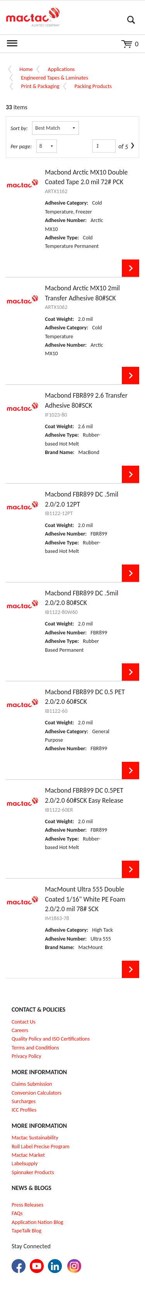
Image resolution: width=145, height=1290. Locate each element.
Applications (61, 69)
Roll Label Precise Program (41, 1146)
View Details (130, 268)
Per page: (21, 146)
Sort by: (19, 128)
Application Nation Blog (37, 1222)
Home (25, 69)
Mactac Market (28, 1155)
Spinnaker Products (33, 1172)
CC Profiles (24, 1110)
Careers (20, 1030)
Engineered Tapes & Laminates (54, 78)
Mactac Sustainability (35, 1137)
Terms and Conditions (35, 1047)
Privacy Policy (26, 1056)
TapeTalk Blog (26, 1230)
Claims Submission (32, 1084)
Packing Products (93, 86)
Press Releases (27, 1205)
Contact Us (24, 1022)
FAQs (17, 1213)
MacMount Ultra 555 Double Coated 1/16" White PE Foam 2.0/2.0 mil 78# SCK (85, 899)
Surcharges (24, 1101)
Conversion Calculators (36, 1093)
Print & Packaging (40, 86)
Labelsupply (25, 1163)
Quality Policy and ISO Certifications (51, 1039)
